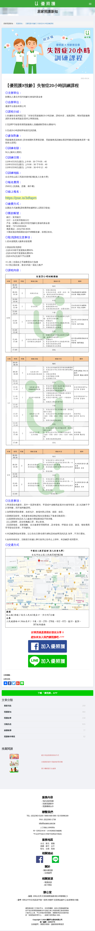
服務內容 (47, 798)
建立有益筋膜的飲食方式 (50, 756)
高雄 (53, 850)
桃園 (42, 847)
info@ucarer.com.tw (47, 824)
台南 (47, 850)
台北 (42, 844)
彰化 (42, 850)
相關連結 (47, 853)
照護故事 (7, 719)
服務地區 (47, 840)
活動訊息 (7, 725)
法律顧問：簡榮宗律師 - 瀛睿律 (47, 925)
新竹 (47, 847)
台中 (53, 847)
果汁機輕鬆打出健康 (48, 769)
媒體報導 (7, 731)
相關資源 (47, 879)
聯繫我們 (47, 812)
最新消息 (7, 707)
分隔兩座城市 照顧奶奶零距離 (52, 763)
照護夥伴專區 (9, 737)
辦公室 (47, 893)
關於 (47, 867)
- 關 (47, 871)
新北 (47, 844)
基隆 (53, 844)
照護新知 (19, 23)
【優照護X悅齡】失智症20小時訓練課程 (39, 23)
